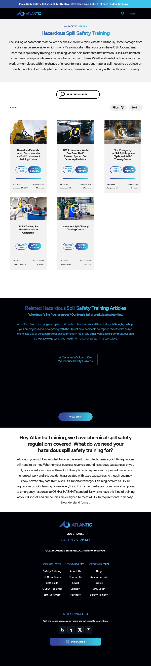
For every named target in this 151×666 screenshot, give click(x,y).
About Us (75, 571)
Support (75, 588)
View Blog (75, 416)
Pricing (99, 583)
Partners (75, 594)
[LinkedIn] (62, 629)
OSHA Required (52, 588)
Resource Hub (98, 577)
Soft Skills (52, 583)
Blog (99, 571)
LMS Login (99, 588)
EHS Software (52, 594)
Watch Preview (34, 170)
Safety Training (52, 571)
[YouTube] (88, 629)
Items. (14, 107)
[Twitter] (80, 629)
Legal (75, 583)
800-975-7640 (75, 539)
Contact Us (75, 577)
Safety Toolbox (99, 594)
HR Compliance (52, 577)
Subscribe (75, 641)
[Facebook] (71, 629)
